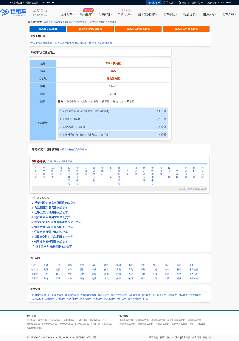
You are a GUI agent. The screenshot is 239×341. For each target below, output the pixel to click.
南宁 (167, 269)
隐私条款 (185, 337)
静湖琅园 (186, 172)
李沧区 (75, 42)
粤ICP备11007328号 (86, 337)
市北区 (46, 42)
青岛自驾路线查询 (78, 22)
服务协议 (207, 337)
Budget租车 (68, 320)
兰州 (70, 274)
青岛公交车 (103, 295)
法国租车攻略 (142, 320)
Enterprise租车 (49, 324)
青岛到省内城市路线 (138, 28)
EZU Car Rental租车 (101, 324)
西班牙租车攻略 (198, 324)
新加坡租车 (109, 298)
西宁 (143, 278)
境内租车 (86, 14)
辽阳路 (86, 170)
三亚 (58, 278)
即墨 (94, 42)
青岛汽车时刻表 (119, 295)
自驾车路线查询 (59, 22)
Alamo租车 (54, 320)
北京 (33, 265)
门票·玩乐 (124, 14)
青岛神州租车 (134, 298)
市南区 (38, 42)
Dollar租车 (82, 320)
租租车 (13, 12)
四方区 (53, 42)
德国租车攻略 (194, 320)
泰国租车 (97, 298)
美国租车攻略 (126, 320)
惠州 (94, 278)
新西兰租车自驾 (88, 295)
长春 (191, 265)
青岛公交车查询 (47, 28)
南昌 (106, 269)
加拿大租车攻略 (145, 324)
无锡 (130, 274)
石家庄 (34, 278)
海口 (46, 278)
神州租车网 (134, 295)
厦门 (82, 269)
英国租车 (60, 298)
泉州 (94, 269)
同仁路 (61, 170)
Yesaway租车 (66, 324)
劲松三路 (194, 172)
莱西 (109, 42)
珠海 (82, 278)
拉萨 (118, 278)
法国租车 (49, 298)
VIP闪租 (104, 14)
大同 (155, 278)
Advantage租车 (34, 328)
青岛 (32, 42)
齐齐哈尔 (193, 274)
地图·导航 (189, 14)
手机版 (168, 2)
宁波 (167, 278)
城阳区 (83, 42)
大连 (155, 269)
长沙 (179, 265)
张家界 (34, 274)
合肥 (58, 269)
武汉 (106, 265)
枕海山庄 (52, 172)
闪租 (145, 298)
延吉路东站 (144, 174)
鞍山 (118, 274)
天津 (46, 265)
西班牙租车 (195, 295)
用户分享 (209, 14)
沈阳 (118, 265)
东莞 (106, 278)
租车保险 (169, 14)
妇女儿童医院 (69, 175)
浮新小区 (36, 172)
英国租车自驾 (72, 295)
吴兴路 (127, 170)
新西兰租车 (38, 298)
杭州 (143, 265)
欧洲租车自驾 (39, 295)
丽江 (58, 274)
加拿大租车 (85, 298)
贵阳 (94, 274)
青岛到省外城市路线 (186, 28)
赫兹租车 (42, 320)
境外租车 (66, 14)
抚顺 (155, 274)
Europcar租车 (82, 324)
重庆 (70, 265)
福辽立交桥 (94, 174)
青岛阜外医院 (119, 175)
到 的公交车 (55, 202)
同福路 (161, 170)
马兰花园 (44, 172)
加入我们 (175, 337)
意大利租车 (72, 298)
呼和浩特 (193, 269)
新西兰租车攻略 (179, 324)
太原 (46, 269)
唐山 (106, 274)
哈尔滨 (34, 269)
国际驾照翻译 (147, 14)
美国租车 (146, 295)
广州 (82, 265)
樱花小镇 (169, 172)
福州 (70, 269)
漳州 (179, 278)
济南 (118, 269)
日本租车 (183, 295)
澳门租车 (121, 298)
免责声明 (196, 337)
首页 (46, 22)
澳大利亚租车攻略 (176, 320)
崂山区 (68, 42)
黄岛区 (61, 42)
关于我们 (153, 337)
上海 (58, 265)
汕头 (70, 278)
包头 (179, 274)
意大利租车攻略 (127, 324)
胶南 (104, 42)
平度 (99, 42)
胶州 (89, 42)
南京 (130, 265)
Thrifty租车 (95, 320)
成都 (167, 265)
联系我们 (164, 337)
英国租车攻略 (162, 324)
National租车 (33, 324)
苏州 (167, 274)
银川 (130, 278)
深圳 (94, 265)
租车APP (228, 14)
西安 (155, 265)
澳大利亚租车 (159, 295)
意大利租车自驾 (55, 295)
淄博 (82, 274)
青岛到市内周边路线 (90, 28)
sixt (104, 320)
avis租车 (31, 320)
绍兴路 (136, 170)
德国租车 (172, 295)
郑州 (143, 269)
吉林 (143, 274)
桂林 (179, 269)
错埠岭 (102, 170)
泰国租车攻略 (158, 320)
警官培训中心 (77, 175)
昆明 (46, 274)
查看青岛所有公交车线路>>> (74, 149)
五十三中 (111, 172)
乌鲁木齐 (193, 278)
